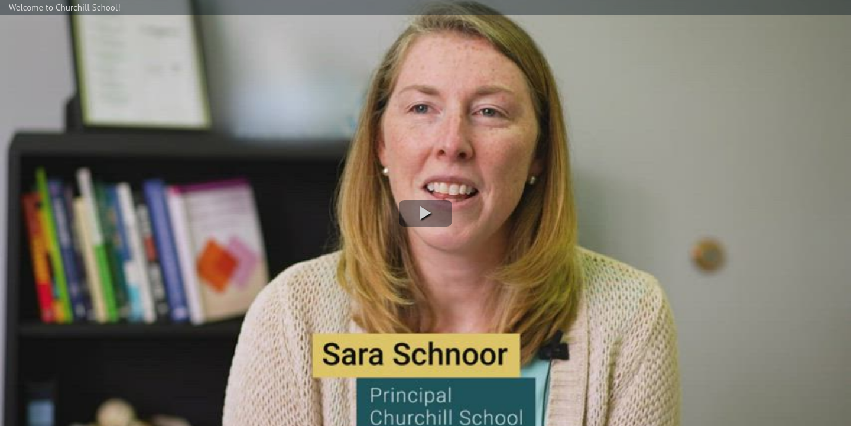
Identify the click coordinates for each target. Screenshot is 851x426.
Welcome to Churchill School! (65, 7)
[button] (425, 213)
